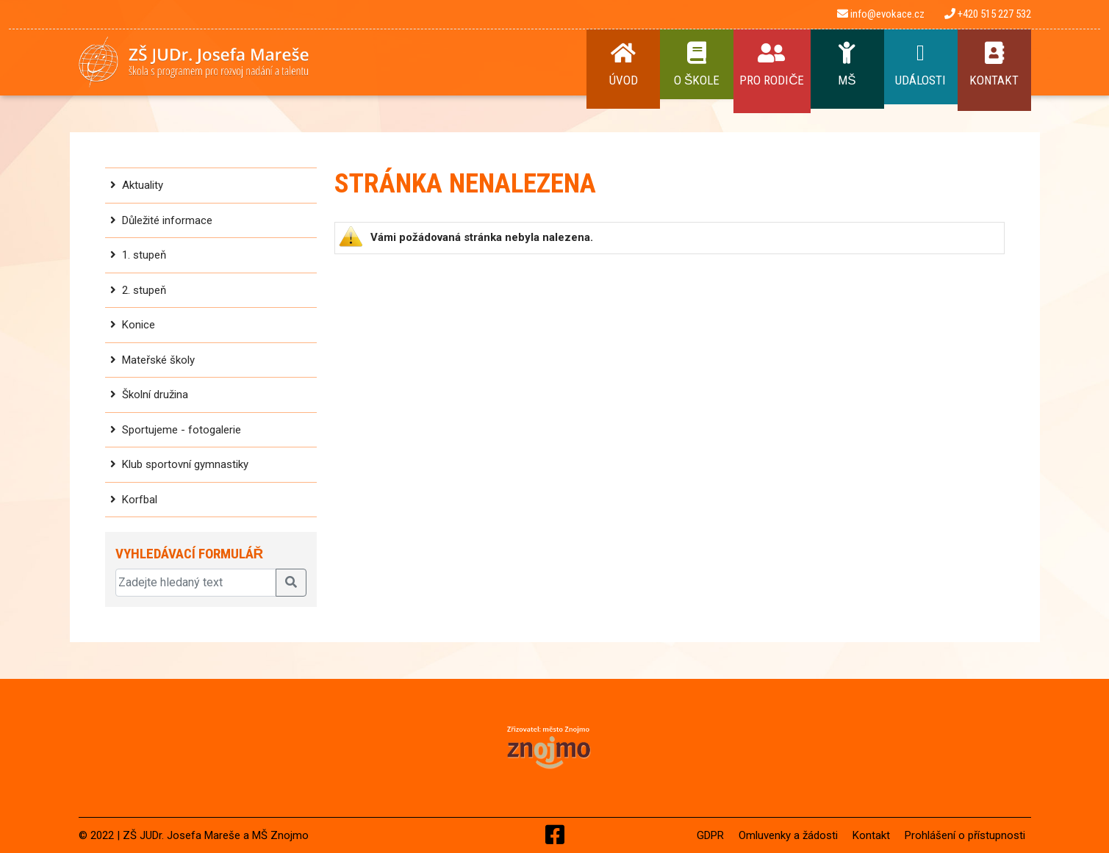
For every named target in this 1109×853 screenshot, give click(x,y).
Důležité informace (167, 220)
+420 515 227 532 (987, 14)
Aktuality (142, 185)
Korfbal (139, 499)
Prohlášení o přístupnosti (965, 835)
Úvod (623, 64)
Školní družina (155, 394)
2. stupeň (144, 290)
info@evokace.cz (881, 14)
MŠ (847, 64)
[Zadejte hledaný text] (195, 583)
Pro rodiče (771, 64)
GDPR (710, 835)
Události (921, 64)
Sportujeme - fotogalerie (181, 429)
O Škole (697, 64)
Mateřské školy (158, 360)
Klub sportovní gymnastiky (185, 464)
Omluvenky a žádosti (788, 835)
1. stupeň (144, 255)
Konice (138, 324)
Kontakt (994, 64)
